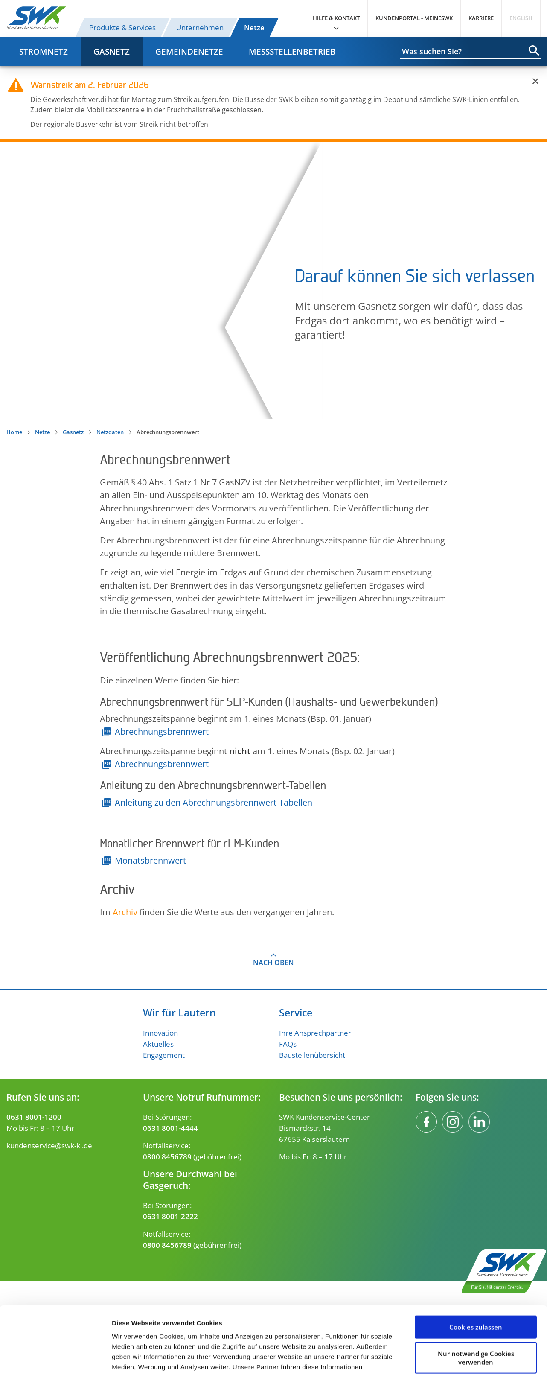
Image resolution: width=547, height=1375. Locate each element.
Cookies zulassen (475, 1264)
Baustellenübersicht (312, 1055)
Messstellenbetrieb (292, 51)
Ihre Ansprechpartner (315, 1033)
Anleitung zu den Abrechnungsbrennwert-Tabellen (213, 802)
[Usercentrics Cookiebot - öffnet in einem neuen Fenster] (55, 1358)
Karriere (481, 18)
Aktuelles (158, 1044)
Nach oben (273, 962)
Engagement (164, 1055)
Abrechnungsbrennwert (162, 731)
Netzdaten (110, 432)
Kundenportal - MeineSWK (414, 18)
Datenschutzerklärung (257, 1334)
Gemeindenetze (189, 51)
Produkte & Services (122, 27)
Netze (254, 27)
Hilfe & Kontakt (336, 18)
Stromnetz (43, 51)
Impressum (355, 1334)
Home (14, 432)
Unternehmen (200, 27)
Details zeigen (133, 1358)
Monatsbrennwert (150, 860)
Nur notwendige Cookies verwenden (476, 1294)
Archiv (125, 912)
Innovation (160, 1033)
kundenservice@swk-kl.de (49, 1145)
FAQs (288, 1044)
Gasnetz (111, 51)
